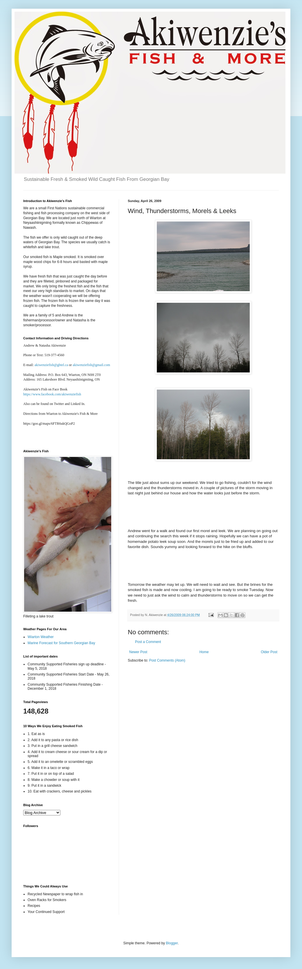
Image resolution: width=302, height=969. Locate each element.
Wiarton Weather (41, 637)
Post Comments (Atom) (167, 660)
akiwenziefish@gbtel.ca (51, 365)
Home (204, 652)
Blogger (172, 943)
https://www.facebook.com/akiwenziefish (52, 394)
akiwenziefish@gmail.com (91, 365)
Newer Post (138, 652)
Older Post (269, 652)
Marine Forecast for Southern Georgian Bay (61, 643)
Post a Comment (148, 642)
